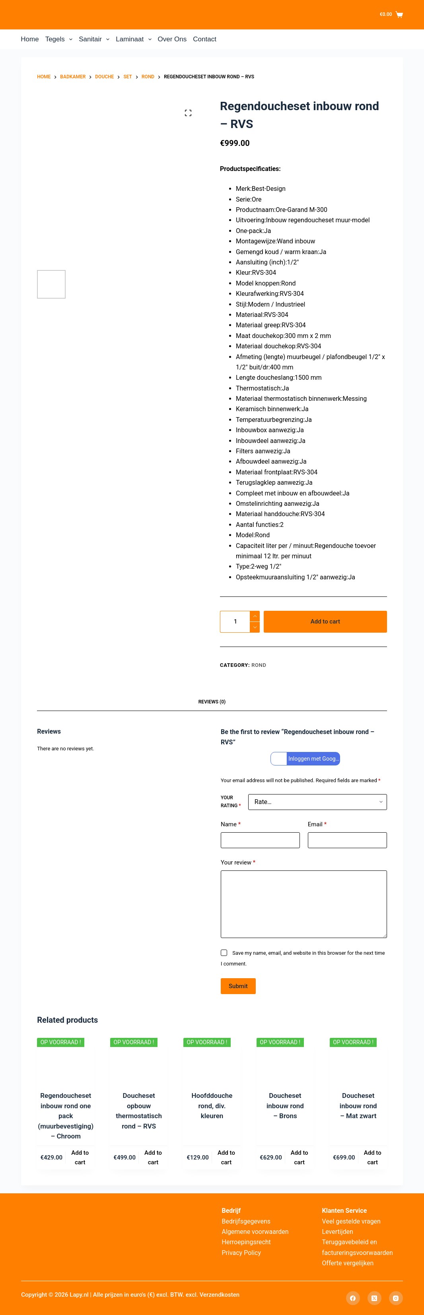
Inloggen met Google (306, 758)
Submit (238, 986)
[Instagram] (396, 1298)
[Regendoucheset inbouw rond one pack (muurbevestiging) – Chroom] (65, 1059)
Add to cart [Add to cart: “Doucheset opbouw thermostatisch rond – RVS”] (153, 1157)
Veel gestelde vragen (351, 1221)
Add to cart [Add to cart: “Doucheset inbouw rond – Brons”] (299, 1157)
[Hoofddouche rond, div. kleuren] (212, 1059)
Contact (204, 39)
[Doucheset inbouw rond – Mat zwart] (358, 1059)
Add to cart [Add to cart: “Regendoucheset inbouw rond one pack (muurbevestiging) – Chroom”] (80, 1157)
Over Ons (172, 39)
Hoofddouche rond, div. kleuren (212, 1106)
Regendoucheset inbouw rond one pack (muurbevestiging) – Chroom (65, 1116)
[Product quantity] (240, 622)
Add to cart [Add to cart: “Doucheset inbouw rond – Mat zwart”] (372, 1157)
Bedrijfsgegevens (246, 1221)
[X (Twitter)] (374, 1298)
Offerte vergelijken (348, 1263)
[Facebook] (353, 1298)
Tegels (60, 39)
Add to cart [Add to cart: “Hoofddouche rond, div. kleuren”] (226, 1157)
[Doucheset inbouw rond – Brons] (285, 1059)
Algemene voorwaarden (255, 1231)
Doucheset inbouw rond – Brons (285, 1106)
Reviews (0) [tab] (212, 702)
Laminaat (135, 39)
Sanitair (96, 39)
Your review (238, 863)
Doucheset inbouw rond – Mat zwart (358, 1106)
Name (231, 824)
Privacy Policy (241, 1253)
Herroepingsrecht (246, 1242)
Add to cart (325, 621)
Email (317, 824)
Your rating (231, 801)
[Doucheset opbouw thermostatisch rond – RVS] (138, 1059)
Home (30, 39)
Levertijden (337, 1231)
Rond (258, 665)
